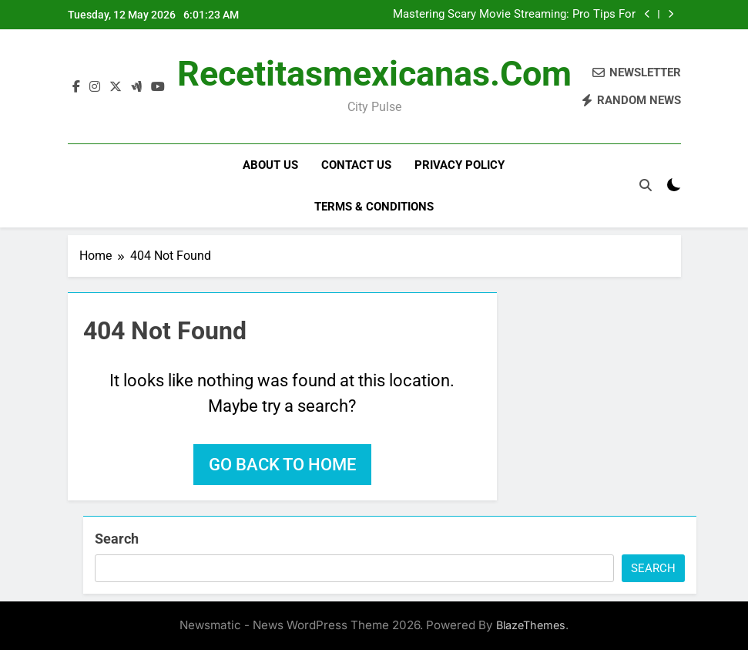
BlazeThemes (530, 624)
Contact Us (356, 165)
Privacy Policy (459, 165)
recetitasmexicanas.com (374, 73)
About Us (270, 165)
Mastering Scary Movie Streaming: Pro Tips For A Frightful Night (514, 14)
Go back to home (282, 464)
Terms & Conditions (374, 207)
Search (117, 538)
